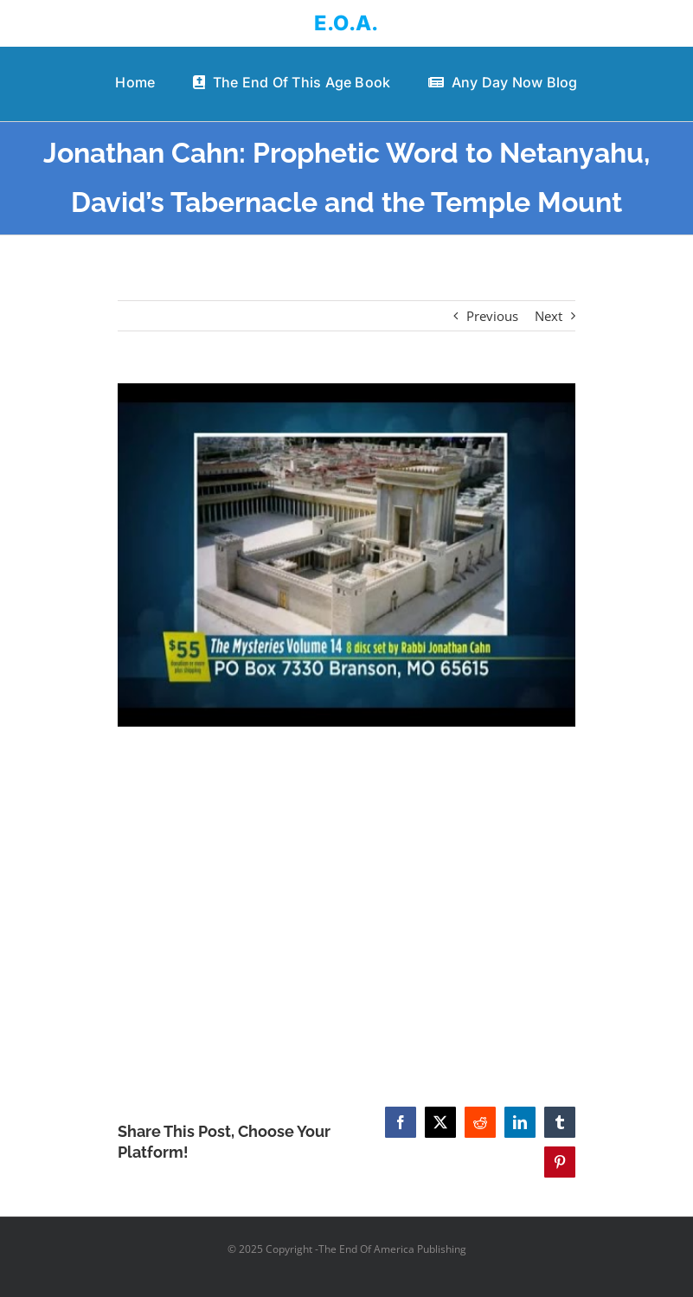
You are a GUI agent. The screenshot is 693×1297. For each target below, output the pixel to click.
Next (548, 315)
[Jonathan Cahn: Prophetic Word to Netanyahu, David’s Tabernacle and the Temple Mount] (346, 555)
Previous (492, 315)
